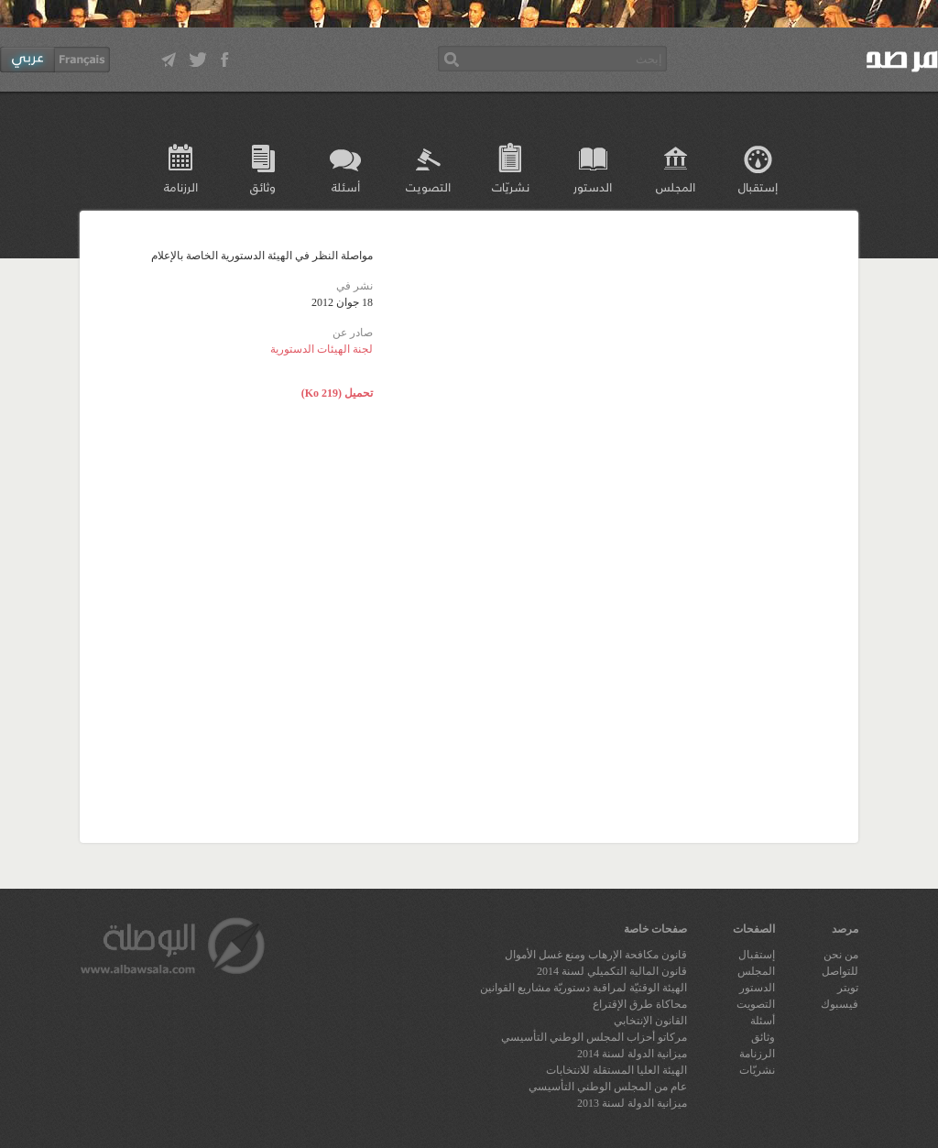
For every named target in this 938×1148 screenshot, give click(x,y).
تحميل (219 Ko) (337, 393)
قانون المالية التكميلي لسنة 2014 (612, 971)
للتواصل (840, 971)
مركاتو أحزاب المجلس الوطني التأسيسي (594, 1037)
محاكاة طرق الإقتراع (640, 1004)
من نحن (840, 954)
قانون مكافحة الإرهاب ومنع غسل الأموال (596, 954)
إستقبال (758, 186)
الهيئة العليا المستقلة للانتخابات (616, 1070)
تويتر (847, 987)
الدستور (592, 186)
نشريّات (510, 186)
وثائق (263, 186)
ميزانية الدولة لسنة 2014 (632, 1053)
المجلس (675, 186)
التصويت (428, 186)
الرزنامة (181, 186)
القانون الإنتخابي (650, 1020)
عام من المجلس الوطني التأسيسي (608, 1086)
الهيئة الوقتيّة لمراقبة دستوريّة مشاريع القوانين (583, 987)
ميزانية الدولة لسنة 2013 (632, 1103)
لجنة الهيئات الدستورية (321, 349)
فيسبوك (839, 1004)
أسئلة (346, 186)
